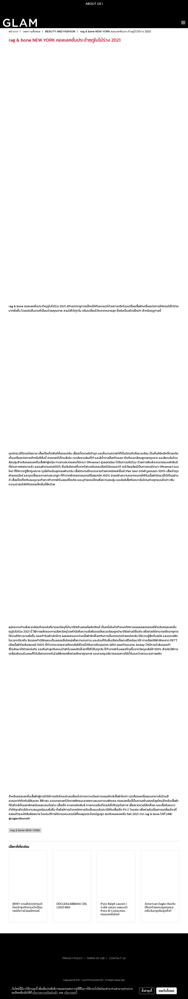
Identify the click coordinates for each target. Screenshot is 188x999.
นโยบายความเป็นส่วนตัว (45, 992)
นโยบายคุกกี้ (70, 992)
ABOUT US (93, 3)
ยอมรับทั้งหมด (166, 990)
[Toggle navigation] (183, 23)
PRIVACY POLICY (72, 958)
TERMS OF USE (96, 958)
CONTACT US (117, 958)
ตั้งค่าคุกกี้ (147, 990)
